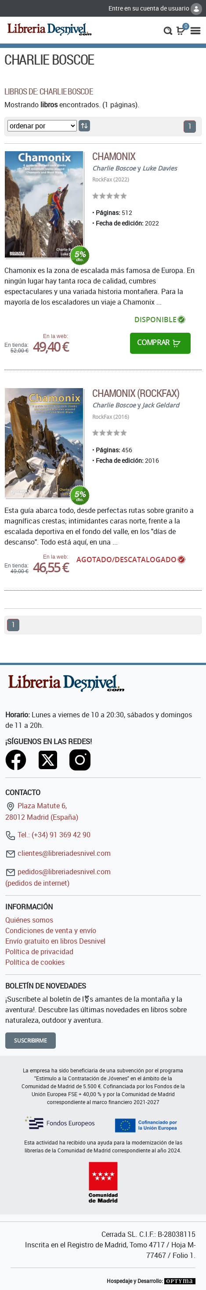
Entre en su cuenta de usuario (155, 8)
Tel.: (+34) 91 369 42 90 (47, 834)
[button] (168, 30)
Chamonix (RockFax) (136, 393)
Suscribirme (30, 1040)
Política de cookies (35, 962)
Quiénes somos (29, 920)
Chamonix (113, 156)
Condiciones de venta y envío (50, 930)
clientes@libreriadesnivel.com (58, 853)
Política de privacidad (39, 951)
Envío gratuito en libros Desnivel (55, 941)
